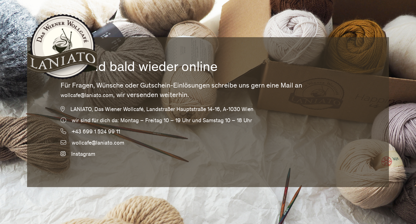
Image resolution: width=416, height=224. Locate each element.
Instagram (78, 154)
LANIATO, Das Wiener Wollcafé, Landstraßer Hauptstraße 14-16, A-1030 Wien (162, 110)
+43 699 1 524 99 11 (96, 132)
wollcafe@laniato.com (87, 96)
